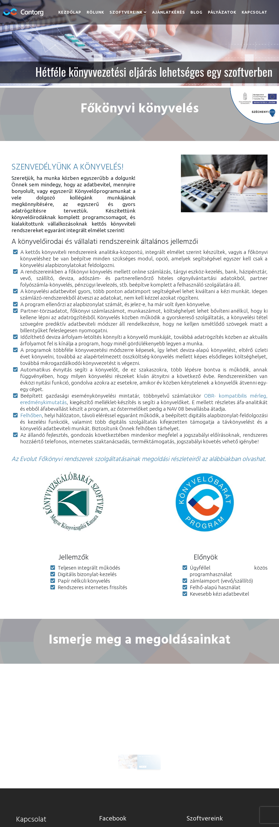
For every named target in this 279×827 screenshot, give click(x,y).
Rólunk (95, 12)
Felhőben (31, 415)
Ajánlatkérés (168, 12)
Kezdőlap (69, 12)
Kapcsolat (254, 12)
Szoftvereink (126, 12)
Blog (196, 12)
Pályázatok (222, 12)
